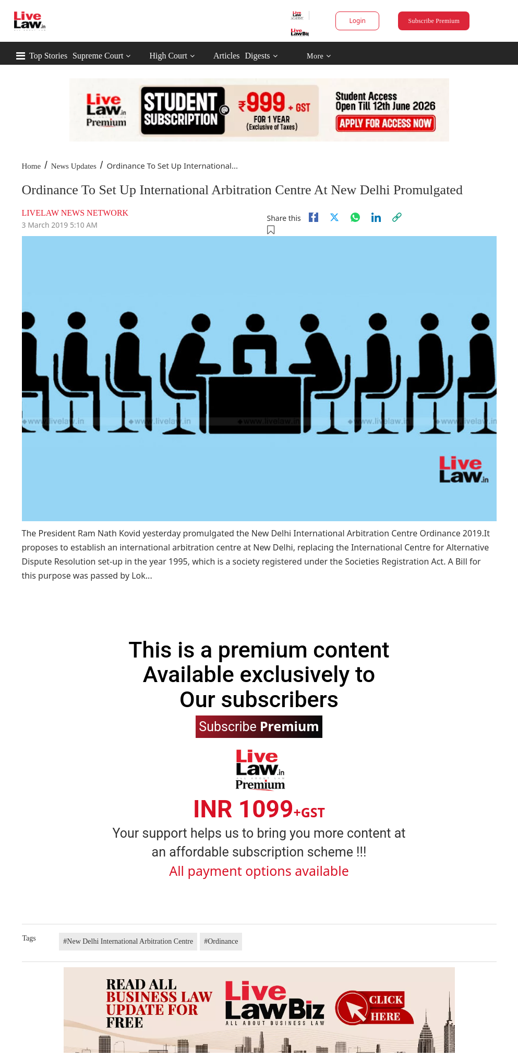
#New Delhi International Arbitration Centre (128, 941)
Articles (226, 55)
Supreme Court (98, 55)
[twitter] (334, 217)
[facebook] (313, 217)
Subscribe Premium (434, 21)
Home (31, 166)
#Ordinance (221, 941)
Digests (257, 55)
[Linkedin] (376, 217)
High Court (168, 55)
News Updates (74, 166)
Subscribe (259, 726)
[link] (397, 217)
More (319, 56)
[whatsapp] (355, 217)
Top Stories (48, 55)
